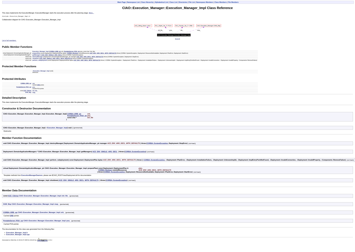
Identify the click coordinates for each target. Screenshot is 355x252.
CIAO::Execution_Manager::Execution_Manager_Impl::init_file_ (44, 196)
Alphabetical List (161, 2)
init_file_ (35, 91)
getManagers (36, 55)
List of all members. (9, 41)
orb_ (33, 84)
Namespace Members (204, 2)
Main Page (121, 2)
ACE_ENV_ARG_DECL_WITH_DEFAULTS (103, 53)
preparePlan (36, 53)
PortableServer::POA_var (23, 87)
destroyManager (37, 57)
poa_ (33, 87)
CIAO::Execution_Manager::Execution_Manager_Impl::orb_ (41, 213)
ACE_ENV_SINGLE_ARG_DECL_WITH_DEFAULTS (56, 59)
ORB (38, 85)
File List (192, 2)
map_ (34, 93)
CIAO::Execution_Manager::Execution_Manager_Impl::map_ (35, 204)
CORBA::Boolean (72, 53)
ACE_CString (27, 91)
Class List (173, 2)
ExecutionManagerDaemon (32, 175)
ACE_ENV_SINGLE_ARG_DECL (52, 55)
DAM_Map (28, 92)
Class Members (220, 2)
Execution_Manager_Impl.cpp (18, 235)
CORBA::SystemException (157, 144)
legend (177, 39)
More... (91, 13)
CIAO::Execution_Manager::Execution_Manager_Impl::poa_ (47, 221)
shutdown (35, 59)
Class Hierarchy (147, 2)
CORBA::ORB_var (26, 83)
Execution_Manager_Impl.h (17, 233)
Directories (183, 2)
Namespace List (133, 2)
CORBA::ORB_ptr (55, 51)
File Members (233, 2)
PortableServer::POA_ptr (72, 51)
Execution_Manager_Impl (40, 51)
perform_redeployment (39, 60)
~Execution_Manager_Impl (40, 71)
